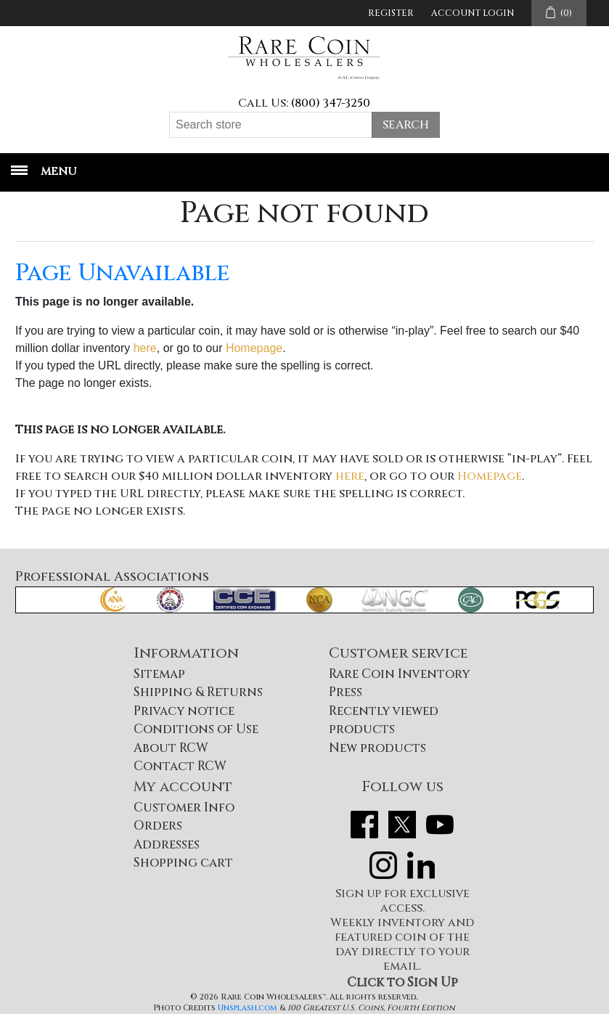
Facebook (364, 824)
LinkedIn (421, 865)
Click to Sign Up (402, 982)
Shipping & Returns (198, 692)
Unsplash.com (247, 1007)
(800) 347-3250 (330, 103)
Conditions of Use (196, 729)
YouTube (440, 824)
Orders (158, 825)
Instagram (383, 865)
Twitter (402, 824)
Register (391, 13)
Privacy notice (184, 711)
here (145, 348)
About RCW (171, 748)
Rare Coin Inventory (399, 674)
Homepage (254, 348)
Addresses (167, 844)
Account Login (472, 13)
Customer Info (184, 807)
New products (377, 748)
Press (345, 692)
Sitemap (159, 674)
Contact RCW (180, 766)
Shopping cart (183, 862)
